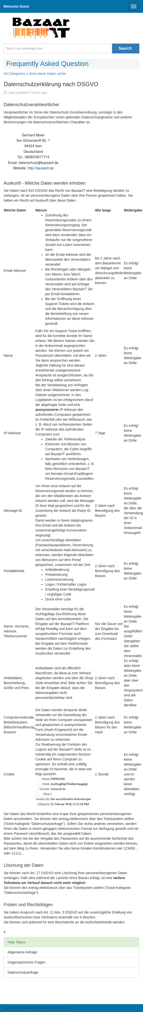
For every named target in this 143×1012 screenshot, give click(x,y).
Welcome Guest (16, 6)
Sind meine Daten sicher (47, 74)
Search (125, 48)
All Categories (14, 74)
